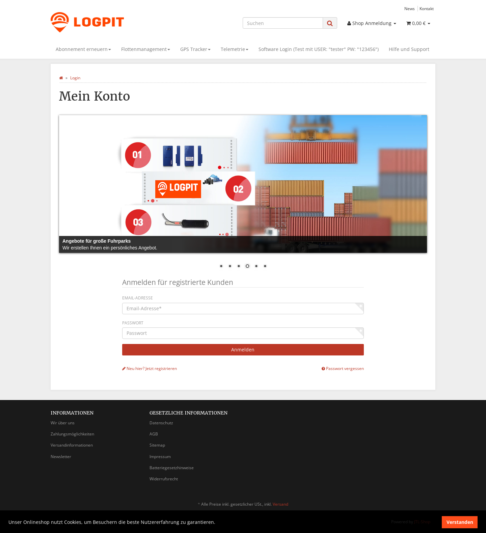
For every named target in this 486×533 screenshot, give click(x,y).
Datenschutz (161, 423)
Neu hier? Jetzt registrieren (149, 368)
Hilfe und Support (409, 49)
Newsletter (61, 456)
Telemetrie (234, 49)
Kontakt (427, 8)
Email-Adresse (137, 298)
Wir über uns (63, 423)
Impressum (160, 456)
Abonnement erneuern (83, 49)
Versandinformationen (72, 445)
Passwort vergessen (343, 368)
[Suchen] (283, 23)
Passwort (132, 323)
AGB (154, 434)
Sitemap (157, 445)
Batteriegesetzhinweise (172, 468)
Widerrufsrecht (164, 479)
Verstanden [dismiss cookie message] (460, 522)
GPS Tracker (195, 49)
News (409, 8)
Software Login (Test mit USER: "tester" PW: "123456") (319, 49)
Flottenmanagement (145, 49)
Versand (280, 504)
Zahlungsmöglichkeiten (72, 434)
